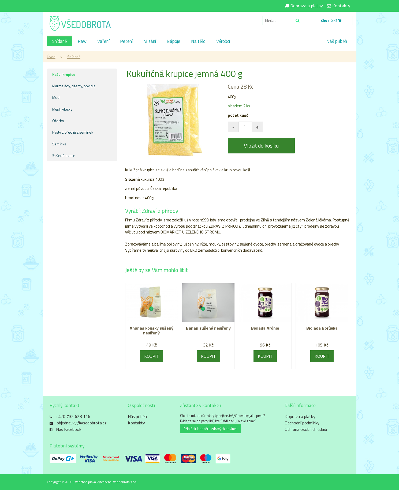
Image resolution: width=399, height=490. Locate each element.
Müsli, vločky (62, 109)
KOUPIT (151, 356)
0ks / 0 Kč (331, 20)
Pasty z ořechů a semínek (72, 132)
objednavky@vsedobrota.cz (82, 423)
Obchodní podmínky (302, 423)
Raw (82, 41)
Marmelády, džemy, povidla (73, 86)
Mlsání (149, 41)
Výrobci (223, 41)
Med (55, 97)
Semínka (59, 144)
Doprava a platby (306, 5)
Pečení (126, 41)
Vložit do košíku (261, 145)
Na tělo (198, 41)
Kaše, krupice (63, 74)
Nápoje (173, 41)
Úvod (51, 56)
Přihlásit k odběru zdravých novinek (210, 428)
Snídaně (59, 41)
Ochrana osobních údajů (306, 429)
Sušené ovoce (63, 155)
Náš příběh (336, 41)
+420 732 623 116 (73, 416)
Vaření (103, 41)
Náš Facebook (68, 429)
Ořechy (58, 120)
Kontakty (341, 5)
